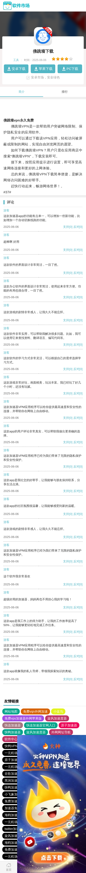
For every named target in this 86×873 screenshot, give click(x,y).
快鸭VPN (11, 746)
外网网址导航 (61, 732)
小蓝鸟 (58, 711)
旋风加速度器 (57, 718)
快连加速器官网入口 (40, 725)
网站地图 (11, 711)
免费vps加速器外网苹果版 (23, 718)
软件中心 (11, 739)
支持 (66, 226)
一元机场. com (15, 753)
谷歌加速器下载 (16, 773)
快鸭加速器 (13, 732)
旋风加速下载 (14, 836)
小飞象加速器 (14, 794)
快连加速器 (13, 725)
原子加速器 (69, 725)
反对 (76, 226)
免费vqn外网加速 (35, 711)
